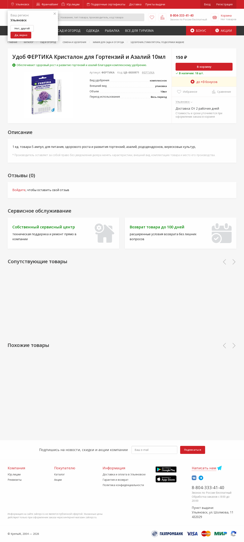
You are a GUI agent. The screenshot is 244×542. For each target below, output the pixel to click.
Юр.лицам (70, 4)
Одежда (92, 31)
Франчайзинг (47, 4)
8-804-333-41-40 (208, 487)
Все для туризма (139, 31)
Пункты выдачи (155, 4)
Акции (223, 31)
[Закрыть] (55, 14)
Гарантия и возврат (115, 479)
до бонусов (204, 82)
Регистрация (224, 4)
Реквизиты (15, 479)
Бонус (198, 31)
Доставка (135, 4)
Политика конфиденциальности (123, 485)
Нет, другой (22, 28)
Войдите (19, 190)
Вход (207, 4)
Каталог (59, 474)
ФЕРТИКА (148, 72)
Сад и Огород (69, 31)
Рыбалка (112, 31)
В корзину (204, 67)
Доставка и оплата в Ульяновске (124, 474)
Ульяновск (20, 4)
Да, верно (20, 35)
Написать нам (204, 468)
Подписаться (192, 449)
